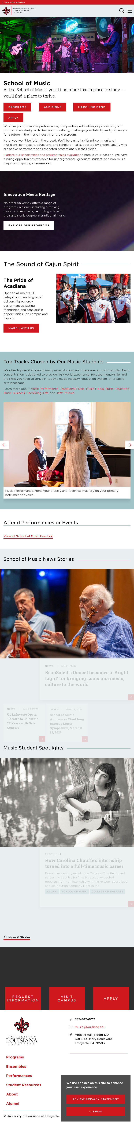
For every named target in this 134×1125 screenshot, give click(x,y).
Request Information (23, 998)
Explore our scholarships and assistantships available (41, 154)
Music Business (14, 393)
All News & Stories (16, 937)
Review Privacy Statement (95, 1099)
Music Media (95, 388)
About (12, 1094)
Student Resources (23, 1085)
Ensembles (16, 1066)
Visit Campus (67, 998)
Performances (19, 1075)
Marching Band (92, 107)
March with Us (21, 328)
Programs (17, 107)
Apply (13, 117)
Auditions (52, 107)
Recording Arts (37, 393)
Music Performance (44, 388)
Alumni (12, 1103)
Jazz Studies (65, 393)
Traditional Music (72, 388)
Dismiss (95, 1111)
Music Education (117, 388)
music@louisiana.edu (90, 1027)
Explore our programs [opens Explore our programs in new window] (28, 225)
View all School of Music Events (26, 536)
